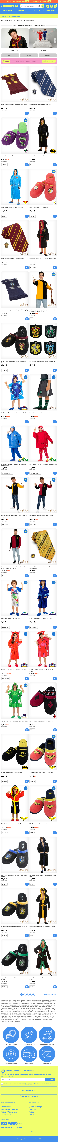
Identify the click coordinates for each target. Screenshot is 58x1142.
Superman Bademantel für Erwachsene (12, 207)
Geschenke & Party (49, 10)
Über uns (31, 1114)
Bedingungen (28, 1083)
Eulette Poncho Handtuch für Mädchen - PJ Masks (41, 670)
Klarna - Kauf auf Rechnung (9, 1108)
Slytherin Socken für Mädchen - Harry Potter (41, 412)
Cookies (31, 1111)
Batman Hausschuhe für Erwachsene (11, 772)
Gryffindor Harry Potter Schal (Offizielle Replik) (14, 104)
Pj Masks (43, 50)
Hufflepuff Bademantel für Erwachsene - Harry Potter (42, 927)
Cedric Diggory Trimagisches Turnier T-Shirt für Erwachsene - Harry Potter (42, 310)
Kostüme (21, 10)
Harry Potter (15, 50)
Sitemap (31, 1112)
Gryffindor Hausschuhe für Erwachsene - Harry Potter (14, 362)
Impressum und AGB (35, 1108)
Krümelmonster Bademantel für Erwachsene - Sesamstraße (14, 464)
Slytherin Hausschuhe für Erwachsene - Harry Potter (13, 978)
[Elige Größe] (4, 164)
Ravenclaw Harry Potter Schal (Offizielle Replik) (14, 310)
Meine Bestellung (6, 1114)
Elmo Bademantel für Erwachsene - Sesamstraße (43, 464)
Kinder (47, 55)
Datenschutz (32, 1109)
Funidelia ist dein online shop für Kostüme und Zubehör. (10, 6)
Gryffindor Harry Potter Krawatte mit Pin (12, 258)
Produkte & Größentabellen (9, 1112)
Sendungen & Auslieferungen (9, 1109)
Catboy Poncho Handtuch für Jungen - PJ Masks (14, 412)
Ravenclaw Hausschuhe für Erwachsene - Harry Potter (14, 875)
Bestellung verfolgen (29, 1096)
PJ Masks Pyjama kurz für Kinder (10, 618)
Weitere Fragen (5, 1111)
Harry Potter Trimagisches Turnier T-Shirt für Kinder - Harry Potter (41, 516)
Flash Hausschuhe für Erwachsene (38, 207)
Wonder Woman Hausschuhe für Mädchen (41, 772)
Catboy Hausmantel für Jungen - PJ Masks (41, 618)
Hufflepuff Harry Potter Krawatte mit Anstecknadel (39, 567)
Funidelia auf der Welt (35, 1106)
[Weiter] (36, 994)
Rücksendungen (6, 1106)
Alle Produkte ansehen (50, 994)
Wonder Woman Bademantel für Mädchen (13, 823)
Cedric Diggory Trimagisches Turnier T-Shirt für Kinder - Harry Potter (14, 516)
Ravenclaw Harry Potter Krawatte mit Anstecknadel (40, 105)
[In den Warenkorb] (27, 113)
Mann (10, 55)
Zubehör (35, 10)
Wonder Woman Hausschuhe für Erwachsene (41, 823)
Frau (29, 55)
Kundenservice (29, 1091)
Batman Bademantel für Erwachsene (39, 156)
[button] (55, 40)
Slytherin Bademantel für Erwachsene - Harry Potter (42, 978)
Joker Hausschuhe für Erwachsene (10, 156)
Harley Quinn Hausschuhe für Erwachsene (41, 721)
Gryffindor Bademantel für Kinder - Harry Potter (42, 258)
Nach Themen (7, 10)
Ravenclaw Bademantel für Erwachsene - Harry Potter (42, 875)
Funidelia (3, 16)
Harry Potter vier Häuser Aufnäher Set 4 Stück (42, 361)
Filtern (7, 61)
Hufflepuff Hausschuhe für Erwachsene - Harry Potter (14, 927)
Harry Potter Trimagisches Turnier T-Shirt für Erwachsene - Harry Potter (13, 567)
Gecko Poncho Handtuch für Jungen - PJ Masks (14, 721)
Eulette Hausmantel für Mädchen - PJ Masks (13, 669)
